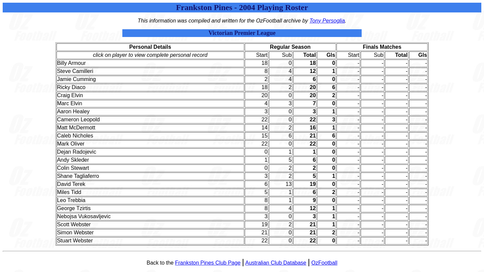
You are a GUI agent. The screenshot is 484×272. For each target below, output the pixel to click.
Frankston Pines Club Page (208, 263)
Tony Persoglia (327, 21)
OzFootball (324, 263)
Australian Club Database (275, 263)
